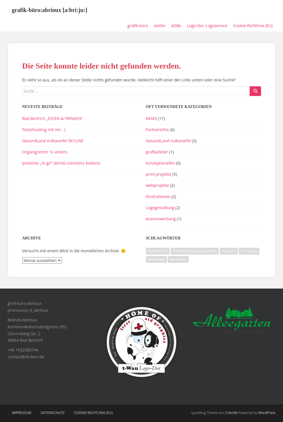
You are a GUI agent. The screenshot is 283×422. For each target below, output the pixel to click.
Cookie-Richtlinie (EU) (252, 25)
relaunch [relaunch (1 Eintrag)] (229, 251)
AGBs (176, 25)
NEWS (151, 118)
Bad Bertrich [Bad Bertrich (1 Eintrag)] (158, 251)
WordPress (267, 412)
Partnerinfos (157, 129)
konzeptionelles (160, 163)
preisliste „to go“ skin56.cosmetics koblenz (61, 163)
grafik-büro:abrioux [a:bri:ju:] (49, 10)
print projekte (158, 174)
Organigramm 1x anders (45, 152)
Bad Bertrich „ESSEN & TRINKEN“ (52, 118)
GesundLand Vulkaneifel (168, 140)
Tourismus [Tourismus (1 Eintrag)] (249, 251)
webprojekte (157, 185)
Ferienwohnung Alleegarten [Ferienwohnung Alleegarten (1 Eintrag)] (195, 251)
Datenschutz (53, 412)
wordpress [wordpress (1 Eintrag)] (178, 259)
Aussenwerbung (161, 218)
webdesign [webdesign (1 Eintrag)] (156, 259)
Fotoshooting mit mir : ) (44, 129)
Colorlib (231, 412)
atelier (160, 25)
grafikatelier (157, 152)
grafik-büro (137, 25)
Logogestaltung (160, 207)
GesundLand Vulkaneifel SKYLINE (53, 140)
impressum (21, 412)
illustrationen (158, 196)
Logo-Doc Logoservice (207, 25)
